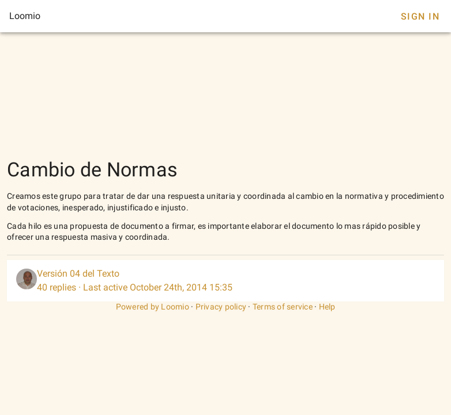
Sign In (420, 16)
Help (327, 306)
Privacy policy (221, 306)
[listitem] (225, 281)
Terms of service (283, 306)
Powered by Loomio (152, 306)
